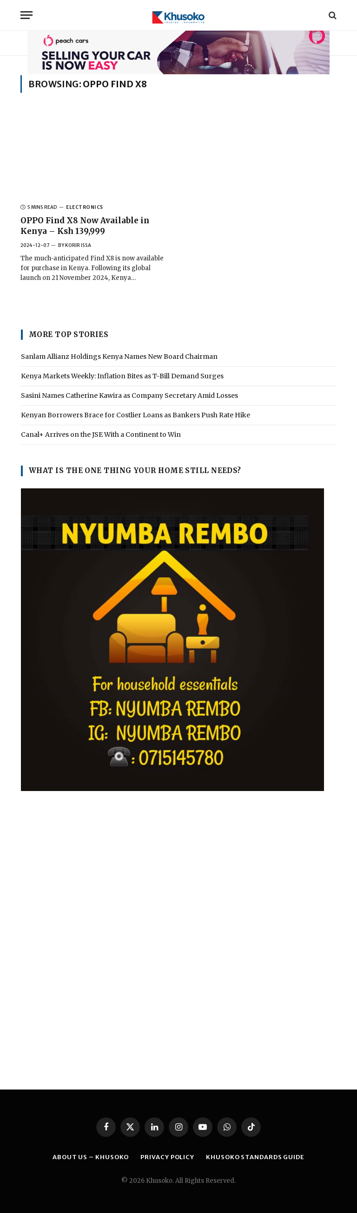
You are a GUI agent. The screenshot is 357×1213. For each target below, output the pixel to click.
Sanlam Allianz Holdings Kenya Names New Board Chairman (119, 356)
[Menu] (26, 15)
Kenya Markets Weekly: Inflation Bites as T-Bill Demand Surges (122, 376)
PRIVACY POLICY (167, 1157)
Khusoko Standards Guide (255, 1157)
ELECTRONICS (84, 207)
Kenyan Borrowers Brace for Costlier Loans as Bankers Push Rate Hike (135, 415)
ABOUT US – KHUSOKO (91, 1157)
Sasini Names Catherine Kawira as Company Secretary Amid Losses (129, 395)
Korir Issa (78, 245)
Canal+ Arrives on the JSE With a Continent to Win (101, 434)
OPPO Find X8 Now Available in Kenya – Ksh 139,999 (84, 225)
